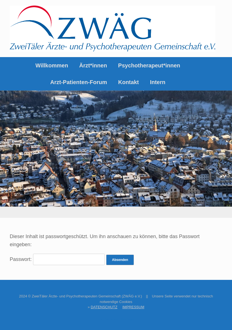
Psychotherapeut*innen (149, 65)
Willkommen (51, 65)
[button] (224, 74)
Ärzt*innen (93, 65)
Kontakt (128, 82)
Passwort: (57, 259)
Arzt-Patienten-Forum (78, 82)
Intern (158, 82)
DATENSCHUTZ (104, 307)
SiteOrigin (127, 319)
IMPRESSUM (133, 307)
